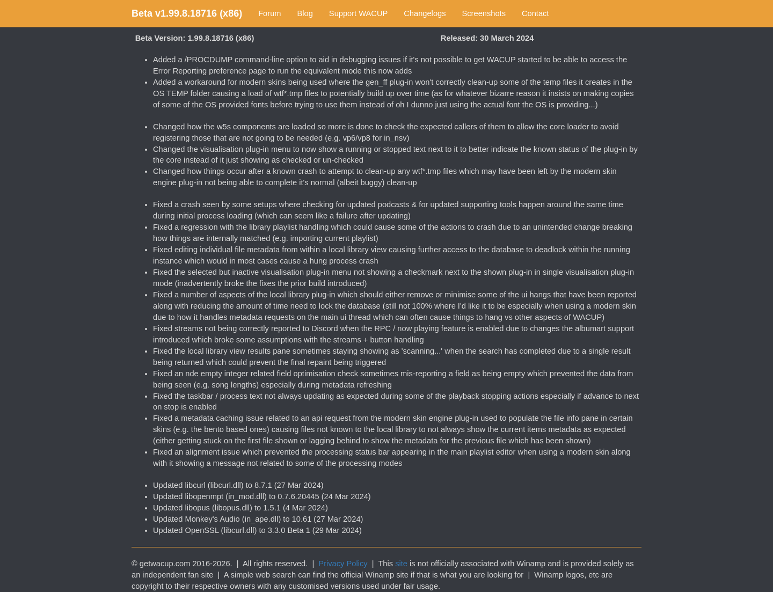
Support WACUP (358, 13)
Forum (269, 13)
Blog (305, 13)
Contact (535, 13)
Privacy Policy (342, 563)
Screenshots (484, 13)
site (401, 563)
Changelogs (425, 13)
